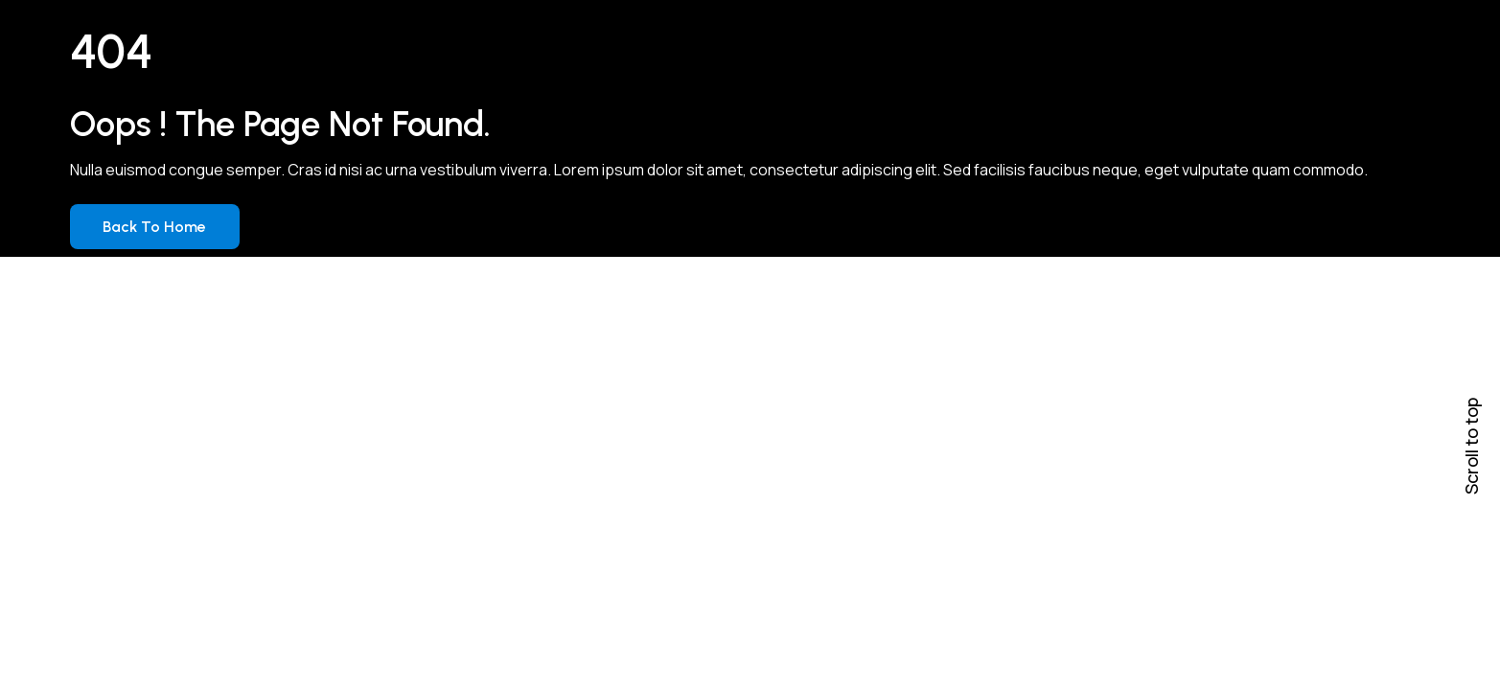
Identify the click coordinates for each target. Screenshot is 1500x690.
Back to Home (154, 227)
